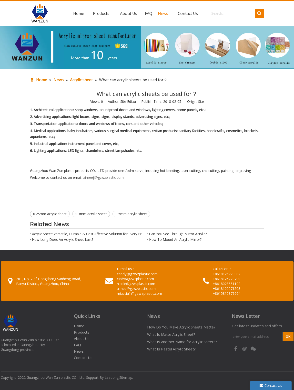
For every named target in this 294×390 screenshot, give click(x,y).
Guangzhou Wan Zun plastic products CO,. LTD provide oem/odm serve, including (95, 170)
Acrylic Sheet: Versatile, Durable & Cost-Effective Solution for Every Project (88, 234)
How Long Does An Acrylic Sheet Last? (62, 239)
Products (81, 332)
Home (79, 325)
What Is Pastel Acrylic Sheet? (171, 349)
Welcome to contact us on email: (56, 177)
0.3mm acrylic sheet (91, 213)
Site (201, 101)
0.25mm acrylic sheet (50, 213)
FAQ (77, 344)
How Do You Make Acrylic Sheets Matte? (181, 327)
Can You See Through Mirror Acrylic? (178, 234)
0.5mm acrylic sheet (131, 213)
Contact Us (83, 357)
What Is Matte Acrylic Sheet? (171, 334)
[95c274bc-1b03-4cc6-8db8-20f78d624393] (147, 47)
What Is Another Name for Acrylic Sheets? (182, 341)
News (79, 351)
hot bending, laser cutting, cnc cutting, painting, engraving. (206, 170)
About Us (82, 338)
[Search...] (232, 13)
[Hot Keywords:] (259, 13)
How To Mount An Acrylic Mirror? (175, 239)
